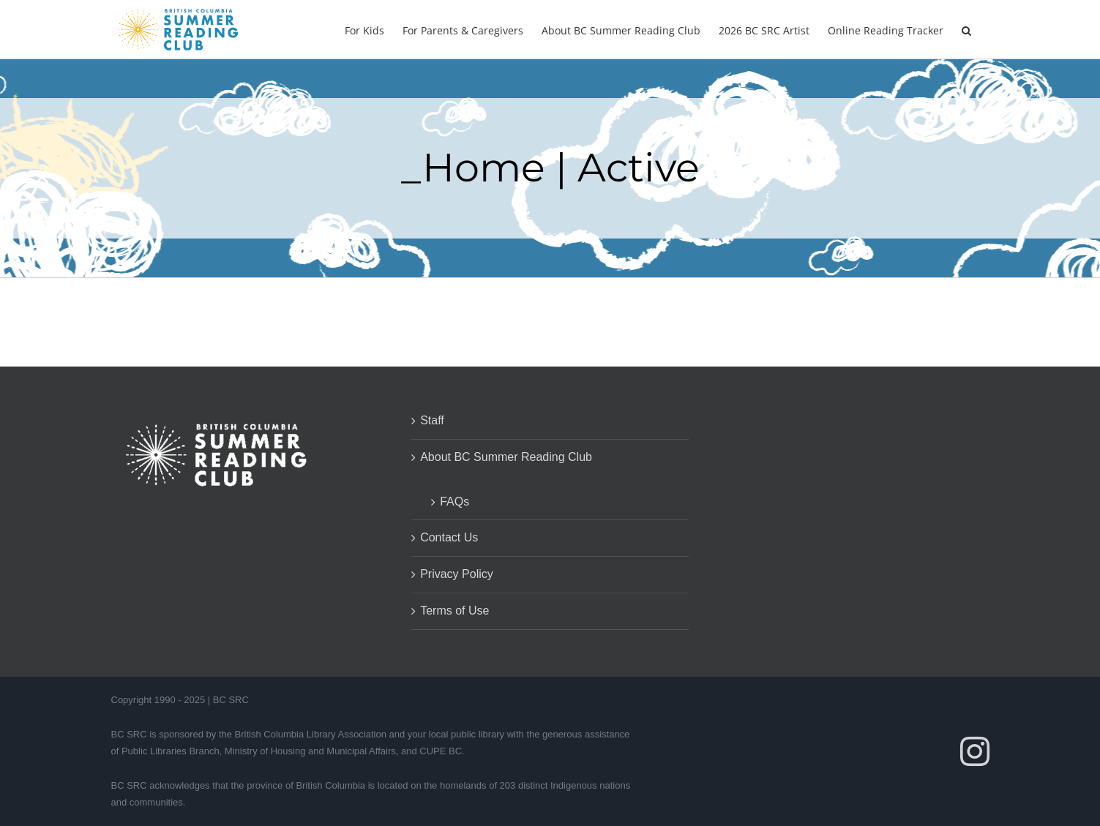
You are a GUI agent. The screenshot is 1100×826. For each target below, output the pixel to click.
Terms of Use (454, 610)
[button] (966, 29)
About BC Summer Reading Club (506, 457)
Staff (432, 420)
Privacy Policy (456, 574)
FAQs (454, 501)
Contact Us (449, 537)
